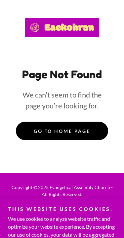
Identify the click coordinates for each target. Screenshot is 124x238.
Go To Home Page (62, 131)
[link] (62, 27)
